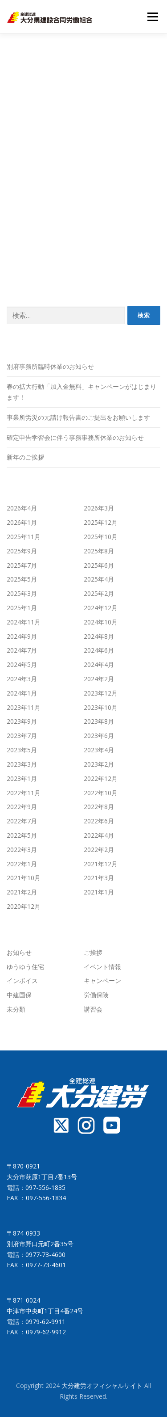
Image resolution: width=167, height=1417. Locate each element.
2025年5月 (22, 579)
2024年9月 (22, 636)
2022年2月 (99, 849)
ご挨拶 (93, 952)
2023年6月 (99, 735)
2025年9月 (22, 551)
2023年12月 (101, 693)
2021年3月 (99, 877)
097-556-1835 (45, 1187)
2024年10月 (101, 622)
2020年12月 (24, 906)
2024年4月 (99, 664)
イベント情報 (102, 966)
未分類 (16, 1009)
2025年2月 (99, 593)
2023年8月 (99, 721)
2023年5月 (22, 750)
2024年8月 (99, 636)
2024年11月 (24, 622)
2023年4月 (99, 750)
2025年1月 (22, 607)
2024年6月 (99, 650)
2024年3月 (22, 679)
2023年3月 (22, 764)
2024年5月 (22, 664)
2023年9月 (22, 721)
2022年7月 (22, 821)
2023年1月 (22, 778)
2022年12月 (101, 778)
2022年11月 (24, 793)
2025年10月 (101, 536)
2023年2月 (99, 764)
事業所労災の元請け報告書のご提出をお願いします (78, 417)
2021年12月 (101, 864)
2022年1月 (22, 864)
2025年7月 (22, 565)
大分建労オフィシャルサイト (102, 1385)
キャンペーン (102, 980)
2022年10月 (101, 793)
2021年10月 (24, 877)
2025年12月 (101, 522)
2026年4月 (22, 508)
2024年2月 (99, 679)
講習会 (93, 1009)
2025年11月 (24, 536)
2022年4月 (99, 835)
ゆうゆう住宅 (25, 966)
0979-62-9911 (45, 1321)
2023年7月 (22, 735)
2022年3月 (22, 849)
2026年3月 (99, 508)
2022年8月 (99, 806)
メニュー (152, 17)
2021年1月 (99, 892)
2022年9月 (22, 806)
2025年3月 (22, 593)
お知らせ (19, 952)
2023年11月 (24, 707)
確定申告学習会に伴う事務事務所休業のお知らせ (75, 437)
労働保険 (96, 995)
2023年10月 (101, 707)
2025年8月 (99, 551)
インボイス (22, 980)
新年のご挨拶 (25, 457)
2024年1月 (22, 693)
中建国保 (19, 995)
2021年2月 (22, 892)
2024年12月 (101, 607)
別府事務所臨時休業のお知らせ (50, 366)
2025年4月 (99, 579)
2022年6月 (99, 821)
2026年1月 (22, 522)
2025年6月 (99, 565)
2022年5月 (22, 835)
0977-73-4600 (45, 1254)
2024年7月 (22, 650)
